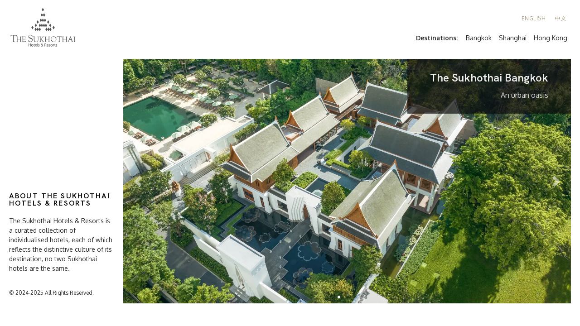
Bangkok (479, 38)
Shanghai (513, 38)
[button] (339, 297)
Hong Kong (550, 38)
